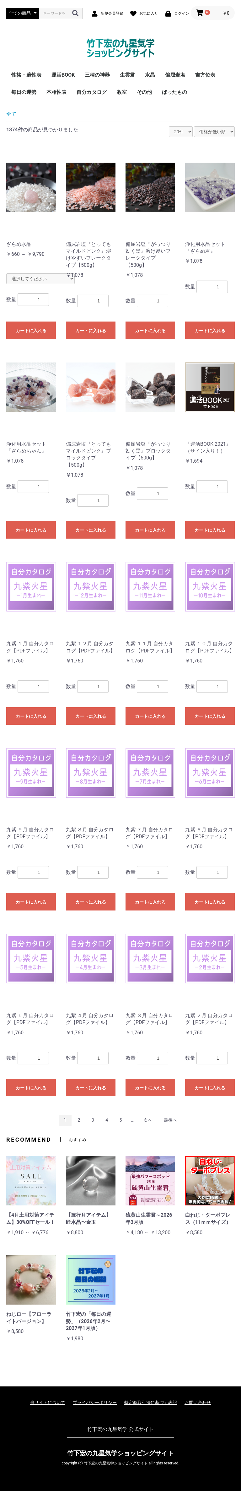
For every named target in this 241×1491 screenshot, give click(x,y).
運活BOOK (63, 75)
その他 (144, 92)
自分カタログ (92, 92)
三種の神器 (97, 75)
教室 (122, 92)
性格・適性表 (26, 75)
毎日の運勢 (23, 92)
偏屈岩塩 (175, 75)
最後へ (170, 1120)
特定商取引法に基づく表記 (150, 1402)
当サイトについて (47, 1402)
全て (11, 114)
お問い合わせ (198, 1402)
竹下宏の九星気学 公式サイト (120, 1429)
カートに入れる (31, 330)
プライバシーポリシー (95, 1402)
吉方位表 (205, 75)
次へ (147, 1120)
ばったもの (174, 92)
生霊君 (127, 75)
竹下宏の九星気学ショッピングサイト (120, 1453)
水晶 (150, 75)
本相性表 (56, 92)
